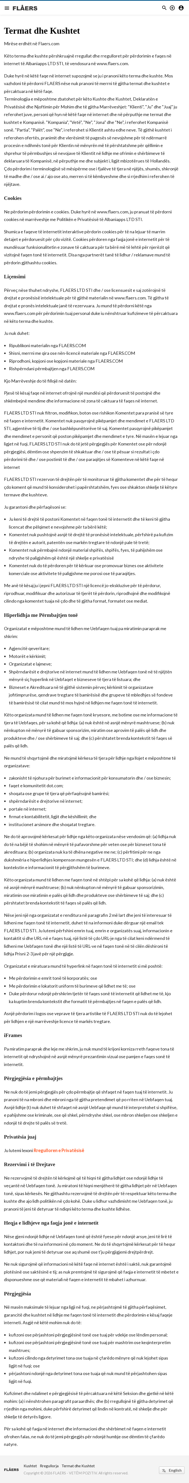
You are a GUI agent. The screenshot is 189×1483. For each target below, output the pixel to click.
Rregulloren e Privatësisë (59, 1150)
